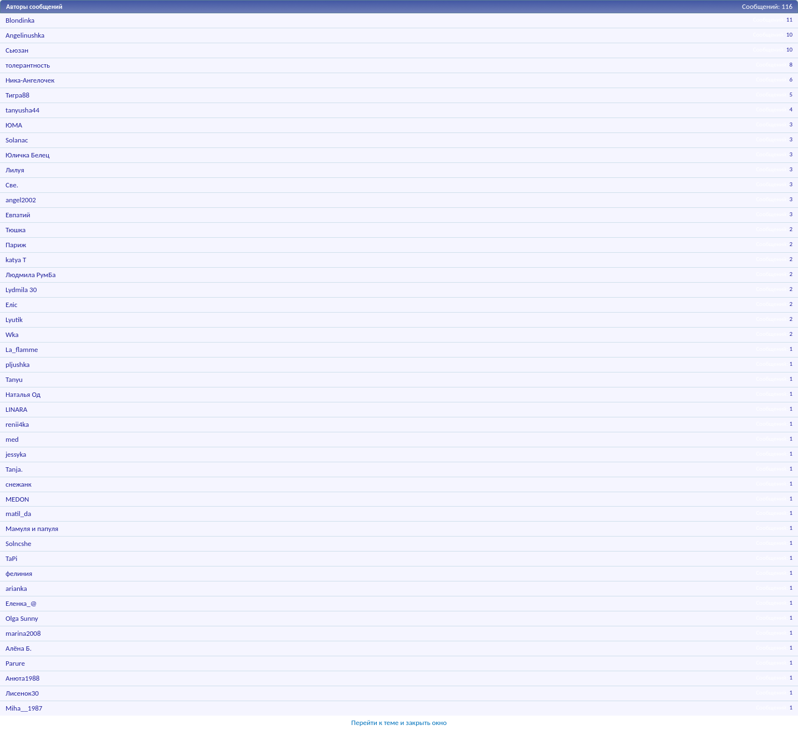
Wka (12, 334)
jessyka (16, 454)
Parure (15, 663)
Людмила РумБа (30, 274)
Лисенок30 (22, 693)
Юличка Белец (27, 155)
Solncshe (19, 543)
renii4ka (17, 424)
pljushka (18, 364)
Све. (12, 185)
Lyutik (14, 319)
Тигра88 (17, 95)
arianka (16, 588)
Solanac (17, 140)
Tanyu (14, 379)
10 (789, 34)
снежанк (19, 484)
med (12, 439)
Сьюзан (17, 50)
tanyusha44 (22, 110)
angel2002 (21, 200)
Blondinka (20, 20)
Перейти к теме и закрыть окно (399, 722)
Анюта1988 (22, 678)
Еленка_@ (21, 603)
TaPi (11, 558)
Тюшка (15, 230)
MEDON (17, 499)
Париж (16, 245)
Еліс (11, 304)
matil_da (18, 513)
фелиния (19, 573)
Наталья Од (23, 394)
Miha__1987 (24, 708)
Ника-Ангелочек (30, 80)
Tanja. (14, 469)
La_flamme (22, 349)
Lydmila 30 (21, 289)
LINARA (16, 409)
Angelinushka (25, 35)
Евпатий (18, 215)
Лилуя (15, 170)
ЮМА (14, 125)
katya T (16, 260)
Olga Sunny (22, 618)
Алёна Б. (19, 648)
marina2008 (23, 633)
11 (789, 19)
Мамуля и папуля (32, 528)
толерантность (28, 65)
